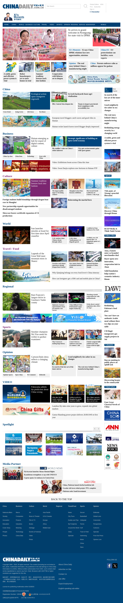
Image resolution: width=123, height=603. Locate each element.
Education (6, 524)
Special (108, 175)
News (70, 512)
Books (31, 524)
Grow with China (42, 157)
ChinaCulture (110, 387)
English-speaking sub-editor (68, 588)
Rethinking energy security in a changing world (112, 130)
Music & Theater (34, 516)
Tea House (42, 112)
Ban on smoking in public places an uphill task (112, 362)
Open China (19, 375)
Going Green (19, 112)
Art (30, 512)
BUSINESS (29, 24)
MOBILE (103, 24)
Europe (45, 520)
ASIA (101, 4)
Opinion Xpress (8, 375)
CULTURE (36, 24)
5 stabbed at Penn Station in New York (93, 229)
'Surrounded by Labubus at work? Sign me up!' (27, 57)
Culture (7, 176)
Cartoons (96, 528)
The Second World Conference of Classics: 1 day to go (93, 192)
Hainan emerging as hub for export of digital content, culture (40, 142)
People (5, 532)
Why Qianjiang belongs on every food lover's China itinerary (75, 273)
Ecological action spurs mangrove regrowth (38, 96)
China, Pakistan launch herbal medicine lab (78, 485)
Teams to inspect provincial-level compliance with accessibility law (88, 106)
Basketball (83, 516)
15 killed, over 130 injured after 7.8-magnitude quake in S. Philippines (93, 240)
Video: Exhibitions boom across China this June (70, 162)
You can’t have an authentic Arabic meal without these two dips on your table (112, 321)
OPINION (67, 24)
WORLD (21, 24)
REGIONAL (74, 24)
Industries (19, 524)
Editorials (42, 375)
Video (31, 535)
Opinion (72, 63)
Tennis (82, 524)
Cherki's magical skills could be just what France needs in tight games (94, 344)
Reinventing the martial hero (80, 200)
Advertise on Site (64, 569)
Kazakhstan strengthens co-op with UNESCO (40, 475)
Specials (71, 535)
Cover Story (6, 528)
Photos (5, 535)
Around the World (73, 528)
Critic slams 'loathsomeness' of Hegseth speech (75, 240)
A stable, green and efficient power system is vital (112, 140)
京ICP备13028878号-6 (28, 598)
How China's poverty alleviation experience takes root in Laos (93, 399)
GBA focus (30, 112)
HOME (6, 24)
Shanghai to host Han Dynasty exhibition (76, 191)
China (93, 63)
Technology (30, 156)
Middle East (46, 528)
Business (8, 133)
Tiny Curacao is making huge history (58, 342)
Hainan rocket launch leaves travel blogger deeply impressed (75, 127)
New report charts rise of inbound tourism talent (76, 265)
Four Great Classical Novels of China (112, 404)
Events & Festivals (35, 532)
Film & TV (32, 520)
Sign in (92, 9)
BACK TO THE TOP (61, 499)
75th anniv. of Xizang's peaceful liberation (111, 193)
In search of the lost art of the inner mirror (62, 368)
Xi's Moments (74, 50)
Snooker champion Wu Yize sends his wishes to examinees (39, 336)
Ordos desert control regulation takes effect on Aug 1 (93, 306)
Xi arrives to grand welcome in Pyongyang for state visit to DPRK (79, 33)
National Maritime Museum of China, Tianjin (92, 265)
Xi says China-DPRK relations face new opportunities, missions (81, 52)
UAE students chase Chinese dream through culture (58, 240)
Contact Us (62, 574)
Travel (7, 248)
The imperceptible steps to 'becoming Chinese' (58, 192)
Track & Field (84, 532)
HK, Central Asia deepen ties (62, 104)
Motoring (19, 528)
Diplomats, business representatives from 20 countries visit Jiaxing (58, 307)
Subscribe (97, 7)
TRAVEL (44, 24)
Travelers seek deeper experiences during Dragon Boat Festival (59, 265)
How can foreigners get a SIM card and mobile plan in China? (76, 279)
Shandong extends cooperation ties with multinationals (93, 296)
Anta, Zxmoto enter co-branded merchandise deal (111, 253)
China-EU (105, 50)
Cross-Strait (7, 112)
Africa (45, 524)
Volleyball (83, 520)
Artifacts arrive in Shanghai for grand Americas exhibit (75, 399)
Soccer (82, 512)
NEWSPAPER (89, 24)
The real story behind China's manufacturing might (78, 66)
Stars (81, 547)
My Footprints (72, 524)
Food (16, 248)
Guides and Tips (73, 520)
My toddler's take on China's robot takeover (62, 149)
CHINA (14, 24)
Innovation (6, 520)
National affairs (7, 512)
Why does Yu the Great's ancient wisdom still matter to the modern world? (59, 400)
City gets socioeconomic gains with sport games (88, 149)
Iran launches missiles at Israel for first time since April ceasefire (40, 232)
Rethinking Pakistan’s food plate (110, 308)
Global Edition (94, 4)
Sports (7, 327)
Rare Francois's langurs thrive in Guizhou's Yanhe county (38, 299)
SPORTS (59, 24)
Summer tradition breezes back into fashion (38, 183)
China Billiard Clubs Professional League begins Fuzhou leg (75, 306)
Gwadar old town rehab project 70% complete (79, 488)
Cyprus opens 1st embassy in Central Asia (39, 478)
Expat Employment (65, 584)
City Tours (71, 516)
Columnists (109, 345)
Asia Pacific (46, 512)
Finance (18, 520)
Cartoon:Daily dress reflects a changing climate (40, 359)
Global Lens (97, 516)
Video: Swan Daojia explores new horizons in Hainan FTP (74, 168)
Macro (18, 512)
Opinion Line (97, 539)
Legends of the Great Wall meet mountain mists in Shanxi (39, 257)
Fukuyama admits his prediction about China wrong (39, 389)
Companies (19, 516)
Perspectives (97, 524)
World (6, 223)
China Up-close (7, 156)
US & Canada (47, 516)
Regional (8, 286)
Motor (82, 539)
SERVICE (82, 24)
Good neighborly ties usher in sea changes (111, 108)
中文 (91, 7)
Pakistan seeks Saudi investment (74, 491)
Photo (31, 539)
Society (5, 516)
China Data (18, 156)
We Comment (31, 375)
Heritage (31, 528)
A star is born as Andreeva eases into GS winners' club (75, 343)
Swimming (83, 535)
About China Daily (65, 564)
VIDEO (52, 24)
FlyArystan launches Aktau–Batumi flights (39, 472)
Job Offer (61, 579)
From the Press (98, 535)
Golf (81, 528)
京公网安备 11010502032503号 (39, 594)
